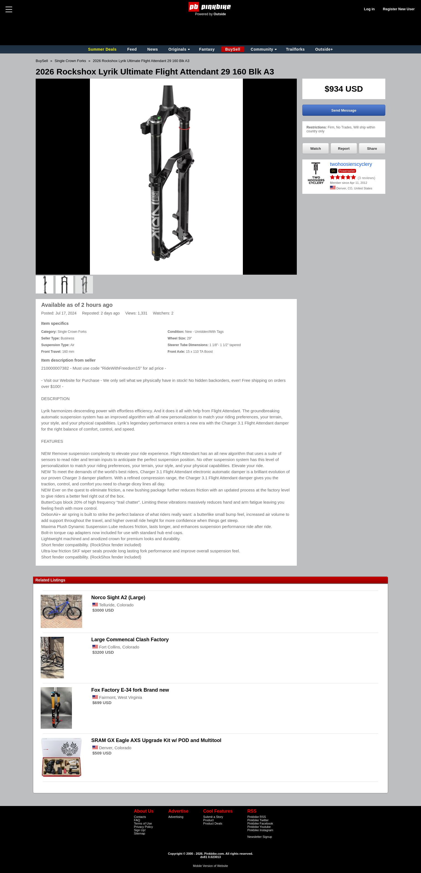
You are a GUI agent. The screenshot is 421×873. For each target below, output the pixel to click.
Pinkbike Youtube (259, 826)
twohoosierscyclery (351, 164)
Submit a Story (213, 816)
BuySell (232, 49)
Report (344, 148)
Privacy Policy (143, 826)
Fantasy (207, 49)
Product (208, 820)
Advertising (175, 816)
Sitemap (139, 833)
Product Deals (212, 823)
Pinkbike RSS (256, 816)
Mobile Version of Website (210, 865)
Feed (132, 49)
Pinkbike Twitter (258, 820)
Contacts (140, 816)
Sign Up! (139, 830)
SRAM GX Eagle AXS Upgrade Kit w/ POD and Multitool (156, 740)
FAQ (137, 820)
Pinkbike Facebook (260, 823)
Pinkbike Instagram (260, 830)
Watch (315, 148)
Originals (177, 49)
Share (372, 148)
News (152, 49)
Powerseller (347, 170)
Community (262, 49)
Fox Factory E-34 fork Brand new (130, 690)
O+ (334, 170)
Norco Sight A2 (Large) (118, 597)
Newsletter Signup (259, 836)
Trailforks (295, 49)
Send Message (343, 110)
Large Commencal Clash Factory (130, 639)
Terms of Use (143, 823)
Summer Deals (103, 49)
